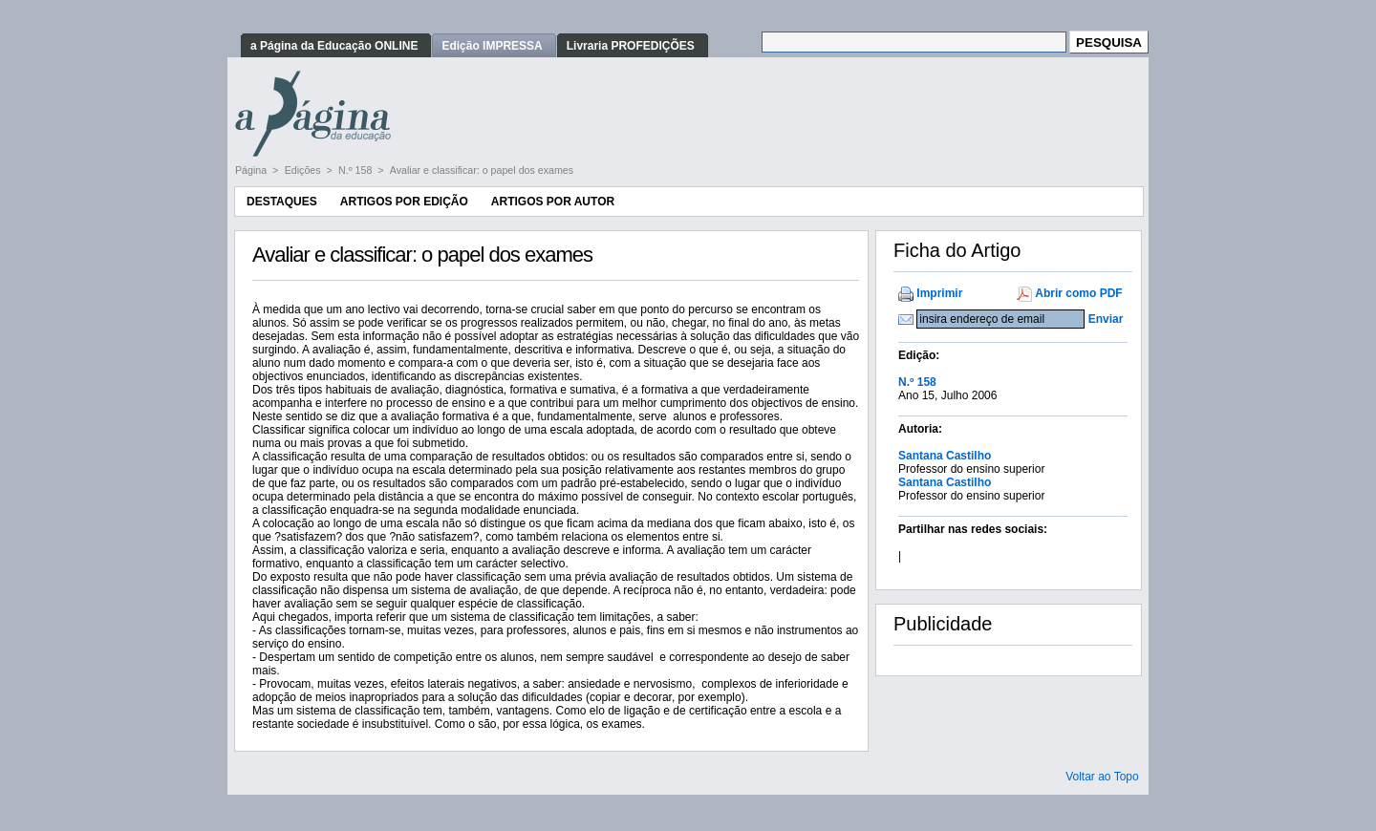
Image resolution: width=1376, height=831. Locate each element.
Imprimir (939, 293)
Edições (304, 170)
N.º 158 (356, 170)
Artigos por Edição (404, 201)
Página (252, 170)
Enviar (1106, 319)
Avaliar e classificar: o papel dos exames (481, 170)
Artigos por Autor (552, 201)
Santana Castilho (944, 455)
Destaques (282, 201)
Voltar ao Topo (1102, 776)
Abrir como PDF (1078, 293)
